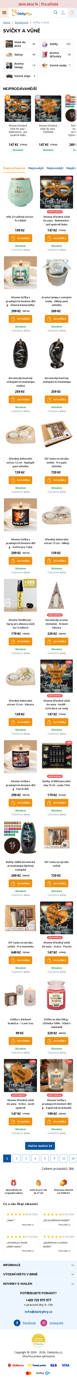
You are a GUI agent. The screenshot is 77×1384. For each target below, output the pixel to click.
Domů (6, 22)
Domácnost (21, 22)
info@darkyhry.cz (38, 1312)
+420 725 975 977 (38, 1300)
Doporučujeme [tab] (14, 168)
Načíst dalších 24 (40, 1146)
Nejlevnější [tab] (55, 168)
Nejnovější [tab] (36, 168)
